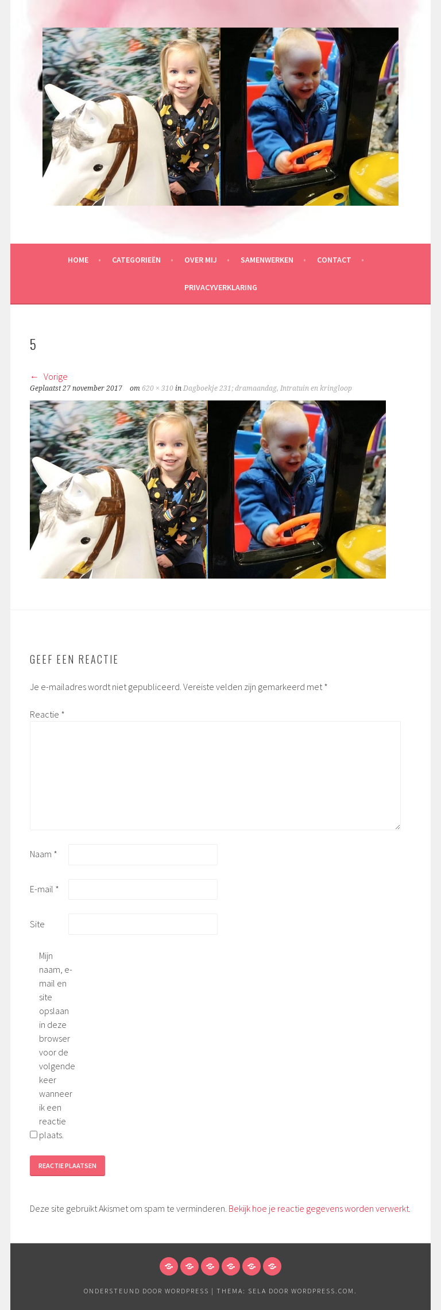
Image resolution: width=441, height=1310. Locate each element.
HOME (78, 260)
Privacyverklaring (220, 287)
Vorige (49, 376)
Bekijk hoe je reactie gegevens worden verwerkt (319, 1208)
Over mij (200, 260)
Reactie (47, 714)
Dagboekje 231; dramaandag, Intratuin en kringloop (267, 388)
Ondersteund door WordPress (146, 1290)
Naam (43, 854)
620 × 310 (157, 388)
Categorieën (136, 260)
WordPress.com (322, 1290)
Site (37, 924)
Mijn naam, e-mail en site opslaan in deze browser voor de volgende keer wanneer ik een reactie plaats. (57, 1045)
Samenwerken (267, 260)
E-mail (44, 889)
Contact (334, 260)
